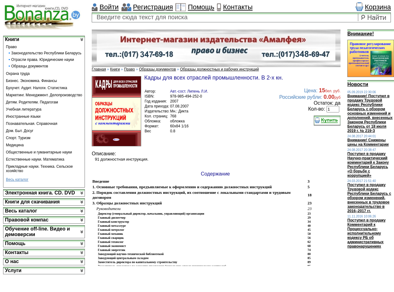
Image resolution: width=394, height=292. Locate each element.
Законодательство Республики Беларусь (46, 53)
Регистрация (153, 7)
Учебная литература (23, 109)
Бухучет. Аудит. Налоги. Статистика (36, 88)
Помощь (201, 7)
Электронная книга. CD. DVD (40, 192)
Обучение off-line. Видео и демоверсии (37, 231)
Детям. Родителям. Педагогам (32, 102)
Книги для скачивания (32, 201)
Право (11, 47)
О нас (12, 261)
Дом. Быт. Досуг (20, 131)
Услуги (13, 270)
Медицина (15, 145)
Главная (99, 69)
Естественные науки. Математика (35, 159)
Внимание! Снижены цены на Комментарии (368, 142)
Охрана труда (18, 73)
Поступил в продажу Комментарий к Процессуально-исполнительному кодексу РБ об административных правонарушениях (366, 233)
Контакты (238, 7)
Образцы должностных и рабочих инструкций (219, 69)
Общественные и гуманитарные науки (39, 152)
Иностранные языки (23, 116)
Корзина (378, 7)
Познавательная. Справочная (31, 123)
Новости (357, 84)
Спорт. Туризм (18, 138)
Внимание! (360, 33)
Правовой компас (27, 219)
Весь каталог (17, 179)
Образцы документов (29, 66)
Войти (109, 7)
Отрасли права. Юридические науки (42, 59)
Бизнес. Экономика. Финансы (31, 81)
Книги (12, 39)
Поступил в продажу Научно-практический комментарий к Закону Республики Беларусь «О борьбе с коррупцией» (368, 165)
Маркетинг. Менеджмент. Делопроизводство (44, 95)
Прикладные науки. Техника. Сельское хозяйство (39, 168)
